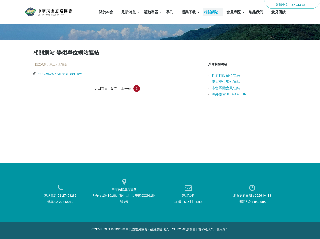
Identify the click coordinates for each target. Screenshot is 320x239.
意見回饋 (278, 12)
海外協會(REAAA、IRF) (231, 94)
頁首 (113, 88)
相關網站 (213, 12)
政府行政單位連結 (226, 75)
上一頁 (126, 88)
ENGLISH (298, 4)
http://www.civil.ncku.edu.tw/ (59, 74)
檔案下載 (191, 12)
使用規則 (222, 229)
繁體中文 (282, 4)
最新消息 (130, 12)
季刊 (171, 12)
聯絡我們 (258, 12)
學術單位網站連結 (226, 82)
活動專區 (153, 12)
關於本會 (108, 12)
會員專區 (235, 12)
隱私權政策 (206, 229)
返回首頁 (101, 88)
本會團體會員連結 (226, 88)
